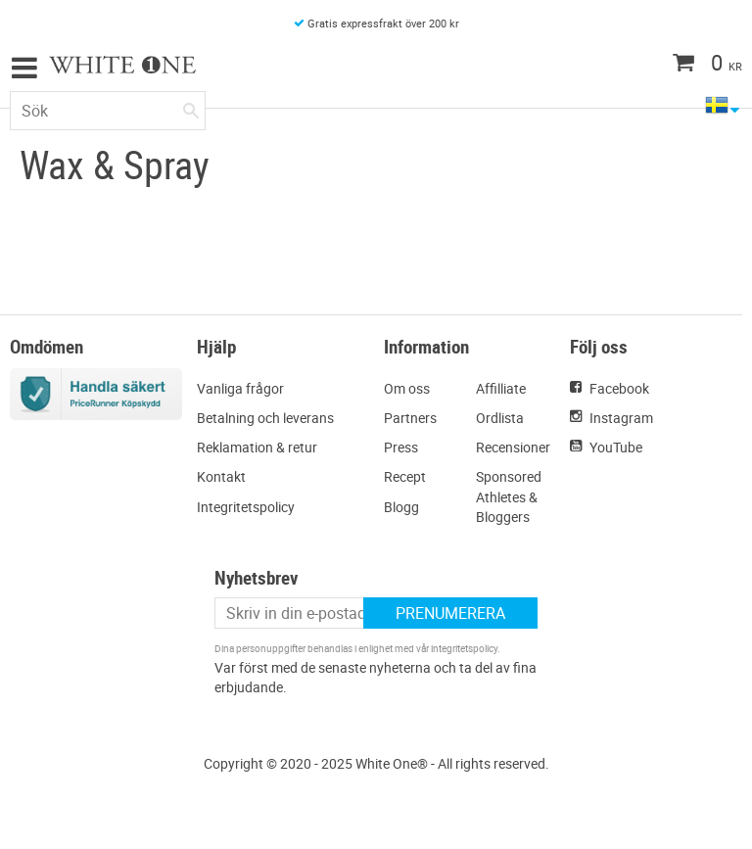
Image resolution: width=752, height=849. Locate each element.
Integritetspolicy (246, 506)
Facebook (619, 388)
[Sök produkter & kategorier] (108, 110)
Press (401, 447)
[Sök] (191, 106)
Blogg (401, 506)
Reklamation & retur (257, 447)
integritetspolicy (464, 648)
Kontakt (221, 476)
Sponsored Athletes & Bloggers (508, 496)
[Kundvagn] (668, 64)
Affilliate (501, 388)
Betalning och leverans (265, 417)
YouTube (615, 447)
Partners (410, 417)
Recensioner (513, 447)
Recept (405, 476)
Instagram (621, 417)
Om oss (407, 388)
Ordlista (500, 417)
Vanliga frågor (240, 388)
